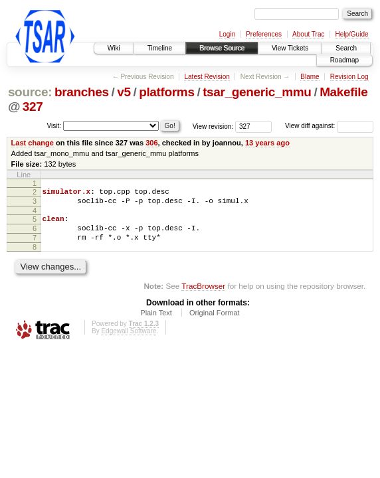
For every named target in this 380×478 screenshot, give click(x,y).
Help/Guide (351, 34)
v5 (123, 92)
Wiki (114, 48)
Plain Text (156, 323)
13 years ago (267, 143)
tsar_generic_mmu (257, 92)
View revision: (213, 125)
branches (81, 92)
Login (227, 34)
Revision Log (349, 76)
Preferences (264, 34)
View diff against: (329, 125)
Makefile (343, 92)
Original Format (214, 323)
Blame (309, 76)
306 (151, 143)
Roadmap (344, 60)
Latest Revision (206, 76)
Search (346, 48)
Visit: (54, 125)
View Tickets (290, 48)
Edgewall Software (128, 341)
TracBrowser (203, 295)
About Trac (308, 34)
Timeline (159, 48)
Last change (32, 143)
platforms (167, 92)
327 (33, 107)
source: (30, 92)
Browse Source (221, 48)
